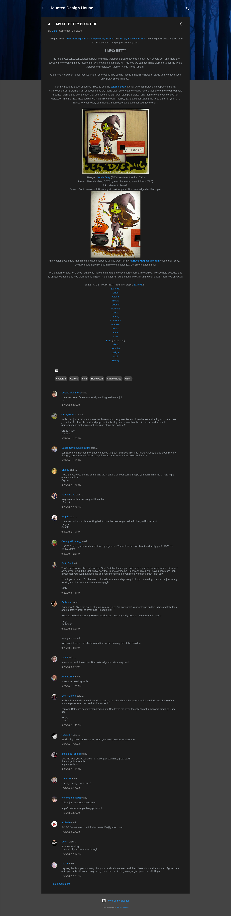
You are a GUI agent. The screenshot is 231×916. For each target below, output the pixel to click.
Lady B (115, 352)
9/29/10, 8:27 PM (70, 667)
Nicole (115, 300)
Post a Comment (60, 883)
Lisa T (64, 657)
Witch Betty (104, 177)
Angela (115, 328)
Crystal (65, 469)
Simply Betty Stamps (102, 38)
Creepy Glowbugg (71, 541)
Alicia (115, 344)
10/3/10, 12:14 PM (71, 854)
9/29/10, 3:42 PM (70, 531)
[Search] (188, 9)
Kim (115, 336)
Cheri (115, 292)
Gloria (115, 296)
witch (128, 378)
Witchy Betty (118, 86)
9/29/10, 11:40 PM (71, 725)
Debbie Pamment (71, 392)
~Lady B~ (66, 734)
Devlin (64, 841)
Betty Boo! (67, 563)
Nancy (115, 316)
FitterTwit (66, 778)
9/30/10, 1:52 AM (70, 744)
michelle (66, 822)
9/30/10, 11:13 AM (71, 769)
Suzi (115, 356)
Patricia (115, 308)
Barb (108, 340)
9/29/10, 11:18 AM (71, 460)
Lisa (115, 332)
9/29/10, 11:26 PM (71, 686)
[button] (181, 24)
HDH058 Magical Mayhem (144, 260)
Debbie (115, 304)
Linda (116, 312)
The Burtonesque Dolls (77, 38)
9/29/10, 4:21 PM (70, 553)
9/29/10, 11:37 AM (71, 485)
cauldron (61, 378)
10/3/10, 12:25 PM (71, 876)
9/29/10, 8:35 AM (70, 405)
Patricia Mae (68, 494)
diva (84, 378)
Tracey (115, 360)
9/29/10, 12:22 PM (71, 507)
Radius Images (122, 907)
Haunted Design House (71, 8)
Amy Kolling (68, 676)
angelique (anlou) (71, 753)
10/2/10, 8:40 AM (70, 832)
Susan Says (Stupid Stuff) (75, 447)
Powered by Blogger (115, 900)
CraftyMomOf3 (69, 414)
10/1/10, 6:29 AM (70, 788)
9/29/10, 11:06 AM (71, 438)
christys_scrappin (71, 797)
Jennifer (115, 348)
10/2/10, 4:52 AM (70, 813)
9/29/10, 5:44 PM (70, 592)
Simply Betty (114, 378)
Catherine (115, 320)
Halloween (97, 378)
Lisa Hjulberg (68, 695)
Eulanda (138, 284)
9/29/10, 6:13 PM (70, 628)
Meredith (115, 324)
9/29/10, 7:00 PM (70, 647)
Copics (74, 378)
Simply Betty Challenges (133, 38)
